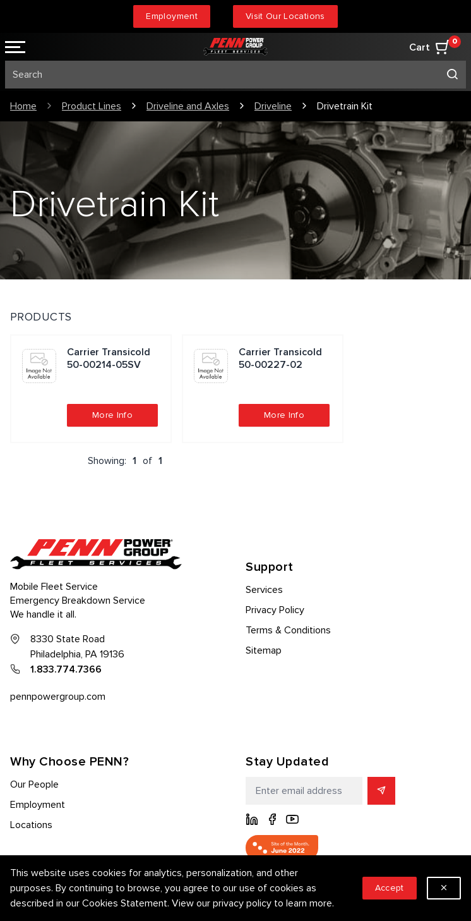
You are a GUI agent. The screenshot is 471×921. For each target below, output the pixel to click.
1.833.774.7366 (66, 669)
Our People (34, 784)
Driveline (273, 106)
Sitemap (264, 650)
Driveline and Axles (187, 106)
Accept (389, 887)
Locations (31, 825)
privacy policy (242, 903)
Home (23, 106)
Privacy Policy (275, 610)
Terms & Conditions (288, 630)
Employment (172, 16)
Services (264, 589)
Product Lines (91, 106)
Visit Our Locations (285, 16)
